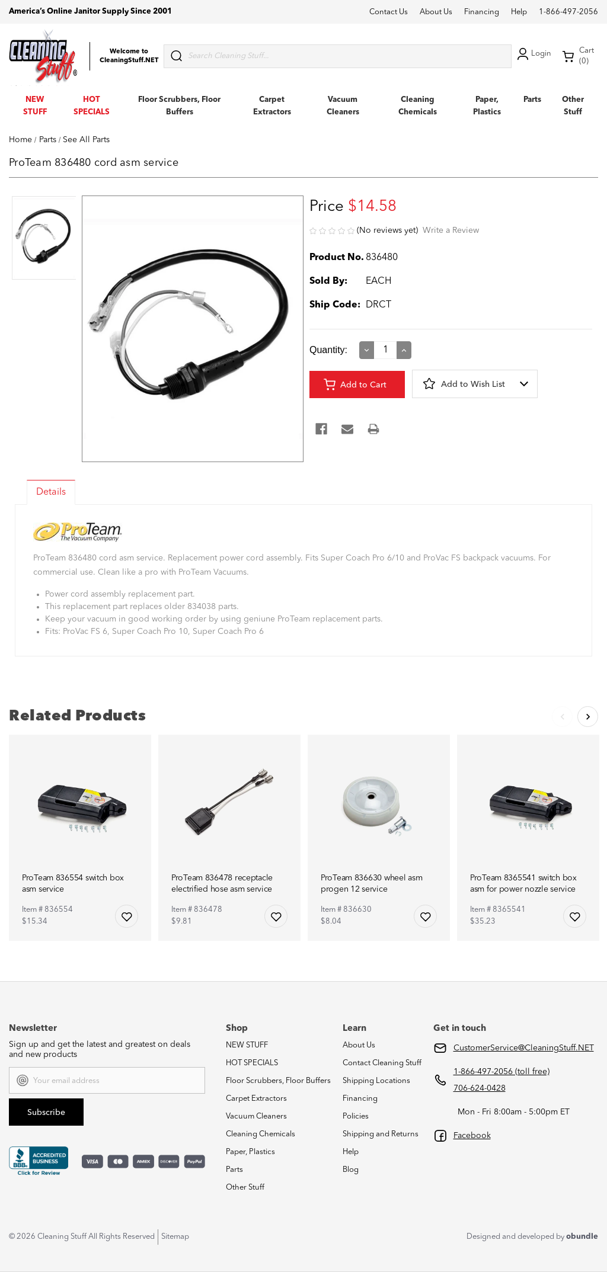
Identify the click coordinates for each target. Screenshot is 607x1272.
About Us (436, 12)
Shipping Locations (376, 1081)
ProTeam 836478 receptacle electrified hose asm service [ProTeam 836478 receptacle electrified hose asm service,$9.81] (222, 883)
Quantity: (328, 350)
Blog (351, 1170)
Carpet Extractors (256, 1099)
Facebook (472, 1136)
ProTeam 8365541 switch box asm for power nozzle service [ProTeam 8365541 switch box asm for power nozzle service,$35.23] (523, 883)
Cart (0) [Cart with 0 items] (578, 56)
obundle (582, 1237)
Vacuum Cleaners (256, 1116)
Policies (356, 1116)
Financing (481, 12)
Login (533, 54)
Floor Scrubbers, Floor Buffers (278, 1081)
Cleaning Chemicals (260, 1134)
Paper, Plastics (250, 1152)
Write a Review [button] (451, 230)
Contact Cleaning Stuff (382, 1063)
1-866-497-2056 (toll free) (501, 1072)
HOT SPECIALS (252, 1063)
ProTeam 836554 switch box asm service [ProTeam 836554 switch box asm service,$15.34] (73, 883)
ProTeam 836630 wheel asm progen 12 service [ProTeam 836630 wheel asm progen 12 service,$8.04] (371, 883)
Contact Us (388, 12)
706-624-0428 (479, 1088)
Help (519, 12)
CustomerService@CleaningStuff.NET (523, 1048)
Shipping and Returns (380, 1134)
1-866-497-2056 (568, 12)
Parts (532, 100)
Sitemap (175, 1237)
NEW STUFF (247, 1045)
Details (51, 492)
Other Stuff (245, 1187)
